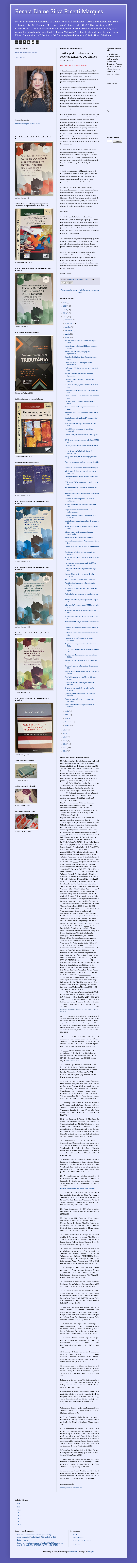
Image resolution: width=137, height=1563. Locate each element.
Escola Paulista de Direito (82, 1541)
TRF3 (19, 1519)
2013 (65, 740)
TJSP (19, 1510)
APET (75, 1535)
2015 (65, 733)
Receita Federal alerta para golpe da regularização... (77, 353)
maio (67, 711)
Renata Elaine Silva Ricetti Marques (59, 11)
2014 (65, 737)
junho (67, 337)
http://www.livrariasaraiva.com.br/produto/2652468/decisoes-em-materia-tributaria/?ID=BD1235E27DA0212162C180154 (40, 1544)
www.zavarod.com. (72, 1061)
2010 (65, 751)
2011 (65, 748)
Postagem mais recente (69, 290)
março (67, 718)
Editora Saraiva (78, 1538)
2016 (65, 730)
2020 (65, 306)
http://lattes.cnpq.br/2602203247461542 (29, 124)
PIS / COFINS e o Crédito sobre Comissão (80, 580)
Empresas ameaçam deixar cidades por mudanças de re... (78, 511)
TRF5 (19, 1525)
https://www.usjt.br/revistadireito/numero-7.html (77, 1188)
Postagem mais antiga (91, 290)
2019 (65, 310)
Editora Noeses (22, 1540)
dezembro (69, 320)
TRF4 (19, 1522)
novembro (69, 323)
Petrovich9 (73, 1552)
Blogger (91, 1552)
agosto (67, 334)
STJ (18, 1507)
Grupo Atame (77, 1544)
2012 (65, 744)
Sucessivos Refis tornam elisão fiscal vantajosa (81, 468)
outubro (68, 327)
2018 (65, 313)
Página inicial (79, 291)
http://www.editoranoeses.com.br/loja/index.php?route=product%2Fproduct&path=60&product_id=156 (36, 1536)
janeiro (67, 725)
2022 (65, 302)
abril (67, 715)
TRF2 (19, 1516)
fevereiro (68, 722)
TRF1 (19, 1513)
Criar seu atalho (20, 57)
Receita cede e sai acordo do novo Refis (79, 537)
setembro (68, 330)
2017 (65, 317)
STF (18, 1504)
